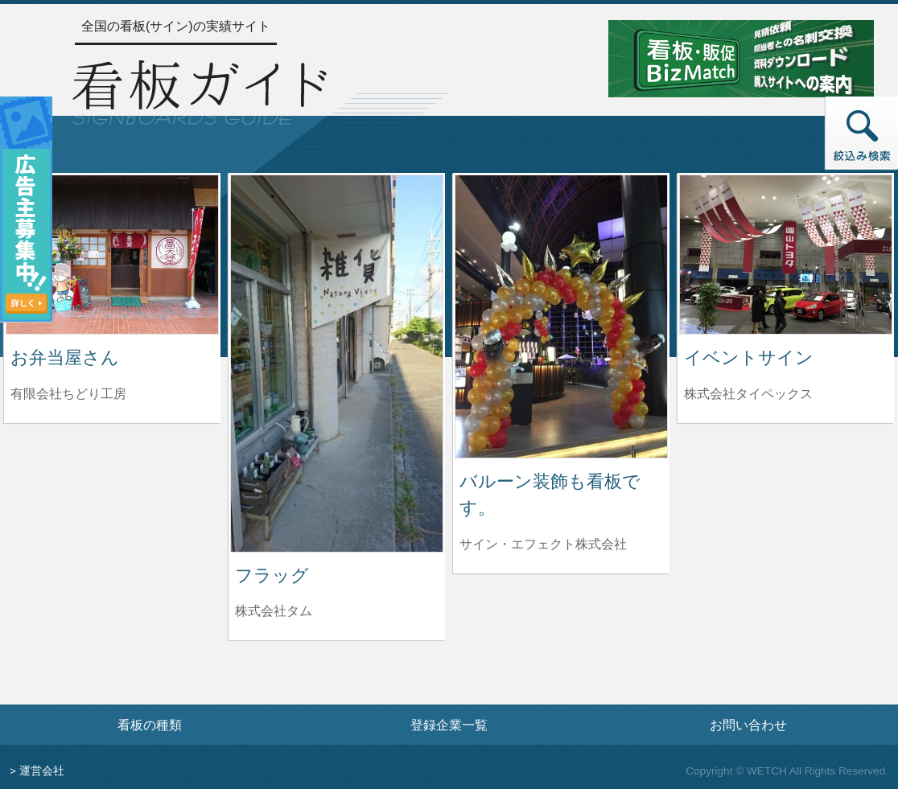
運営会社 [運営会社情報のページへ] (41, 771)
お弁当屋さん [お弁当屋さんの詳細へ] (64, 357)
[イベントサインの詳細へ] (786, 254)
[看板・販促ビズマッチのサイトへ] (741, 57)
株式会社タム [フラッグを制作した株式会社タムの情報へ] (273, 611)
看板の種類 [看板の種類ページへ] (149, 724)
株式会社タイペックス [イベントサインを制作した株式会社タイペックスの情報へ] (748, 394)
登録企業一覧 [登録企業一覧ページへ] (449, 724)
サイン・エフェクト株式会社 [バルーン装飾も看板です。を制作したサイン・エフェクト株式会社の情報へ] (543, 544)
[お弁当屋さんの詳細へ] (112, 254)
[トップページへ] (199, 89)
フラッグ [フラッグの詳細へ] (272, 575)
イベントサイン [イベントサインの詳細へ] (749, 357)
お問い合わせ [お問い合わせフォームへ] (748, 724)
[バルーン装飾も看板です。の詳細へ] (561, 316)
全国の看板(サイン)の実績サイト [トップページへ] (175, 26)
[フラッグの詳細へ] (337, 362)
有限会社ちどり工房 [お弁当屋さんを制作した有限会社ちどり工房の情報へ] (68, 394)
